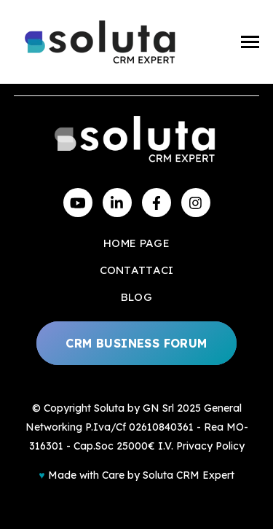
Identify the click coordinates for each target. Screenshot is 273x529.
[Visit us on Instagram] (195, 202)
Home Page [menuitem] (136, 243)
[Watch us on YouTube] (77, 202)
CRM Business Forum (136, 343)
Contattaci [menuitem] (137, 270)
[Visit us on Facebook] (156, 202)
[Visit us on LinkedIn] (117, 202)
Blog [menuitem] (136, 297)
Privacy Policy (210, 445)
